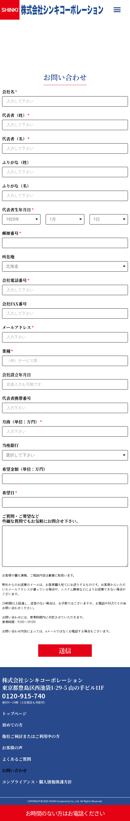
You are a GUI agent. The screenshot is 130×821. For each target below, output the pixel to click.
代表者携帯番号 (16, 398)
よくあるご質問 (16, 759)
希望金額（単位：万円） (24, 469)
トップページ (14, 713)
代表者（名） (14, 139)
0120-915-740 (23, 695)
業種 (6, 351)
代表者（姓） (14, 115)
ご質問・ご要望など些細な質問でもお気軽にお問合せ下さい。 (41, 519)
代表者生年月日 (16, 210)
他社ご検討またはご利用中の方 (31, 736)
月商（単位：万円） (20, 422)
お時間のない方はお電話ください (65, 813)
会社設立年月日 (16, 375)
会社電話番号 (14, 280)
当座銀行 (10, 445)
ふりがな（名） (16, 186)
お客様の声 (12, 748)
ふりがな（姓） (16, 162)
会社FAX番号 (14, 304)
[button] (117, 10)
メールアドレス (16, 327)
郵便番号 (10, 233)
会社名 (8, 92)
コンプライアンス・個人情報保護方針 (37, 782)
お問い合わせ (14, 770)
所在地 (8, 257)
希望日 (8, 493)
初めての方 (12, 725)
